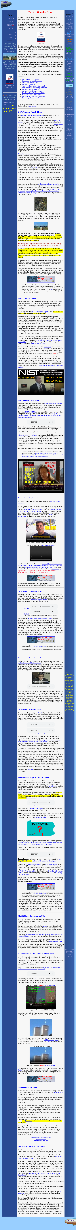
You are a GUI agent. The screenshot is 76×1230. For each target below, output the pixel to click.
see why (30, 770)
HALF (51, 1010)
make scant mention (51, 864)
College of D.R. (69, 139)
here (30, 106)
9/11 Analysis (69, 114)
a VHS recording (49, 1040)
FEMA (33, 412)
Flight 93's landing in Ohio (28, 871)
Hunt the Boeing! (69, 125)
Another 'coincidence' (69, 44)
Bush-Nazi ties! (70, 81)
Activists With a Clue (69, 108)
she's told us (28, 1121)
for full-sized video (47, 985)
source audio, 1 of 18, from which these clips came (41, 733)
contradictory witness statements (34, 509)
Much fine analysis (24, 154)
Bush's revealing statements (38, 600)
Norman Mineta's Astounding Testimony (34, 88)
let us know (52, 786)
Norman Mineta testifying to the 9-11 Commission (41, 686)
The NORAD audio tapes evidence (32, 91)
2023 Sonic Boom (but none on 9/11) (33, 93)
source (27, 874)
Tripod (40, 713)
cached (34, 106)
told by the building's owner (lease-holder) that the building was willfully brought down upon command (39, 415)
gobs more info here (41, 1139)
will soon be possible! (69, 54)
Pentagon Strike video (69, 27)
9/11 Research (69, 134)
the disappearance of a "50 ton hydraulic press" (38, 567)
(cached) (69, 116)
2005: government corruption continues (41, 1137)
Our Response (69, 69)
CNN (12, 51)
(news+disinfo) (40, 115)
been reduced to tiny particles (53, 403)
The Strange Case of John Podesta (32, 98)
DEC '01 (26, 608)
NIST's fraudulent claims (38, 343)
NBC (4, 104)
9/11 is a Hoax (69, 130)
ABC (13, 102)
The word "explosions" (29, 84)
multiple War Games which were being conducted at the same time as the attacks (39, 740)
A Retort (69, 63)
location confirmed (31, 798)
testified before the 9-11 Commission (29, 663)
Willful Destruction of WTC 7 (31, 82)
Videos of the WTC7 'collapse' (28, 435)
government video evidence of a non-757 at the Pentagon (39, 510)
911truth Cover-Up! (69, 97)
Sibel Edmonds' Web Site (41, 1140)
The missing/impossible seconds (32, 81)
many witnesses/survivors (48, 545)
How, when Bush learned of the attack (33, 86)
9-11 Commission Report (40, 312)
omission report (38, 646)
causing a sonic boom (55, 941)
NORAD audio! (69, 120)
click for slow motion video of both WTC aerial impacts (69, 953)
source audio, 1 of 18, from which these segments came (40, 805)
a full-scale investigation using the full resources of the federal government (40, 968)
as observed (47, 347)
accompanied (22, 516)
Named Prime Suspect (69, 35)
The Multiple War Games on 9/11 (32, 89)
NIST (27, 412)
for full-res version (47, 1065)
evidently (30, 618)
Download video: (41, 382)
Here (19, 792)
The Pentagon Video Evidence (31, 79)
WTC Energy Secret (69, 17)
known (49, 1041)
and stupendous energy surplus (47, 365)
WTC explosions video (69, 22)
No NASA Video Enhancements (31, 94)
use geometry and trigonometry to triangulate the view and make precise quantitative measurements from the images (39, 190)
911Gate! (69, 19)
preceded (50, 515)
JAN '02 (26, 614)
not (15, 46)
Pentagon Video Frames (28, 115)
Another (69, 65)
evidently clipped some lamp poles (48, 184)
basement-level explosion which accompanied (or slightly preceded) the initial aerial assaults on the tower (40, 564)
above (45, 926)
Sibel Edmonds (58, 1092)
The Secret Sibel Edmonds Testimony (33, 96)
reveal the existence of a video (43, 618)
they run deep (69, 78)
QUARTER (45, 1010)
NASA (36, 979)
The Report (69, 61)
